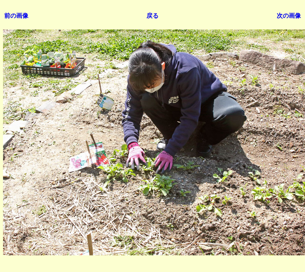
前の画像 (16, 15)
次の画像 (289, 15)
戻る (152, 15)
